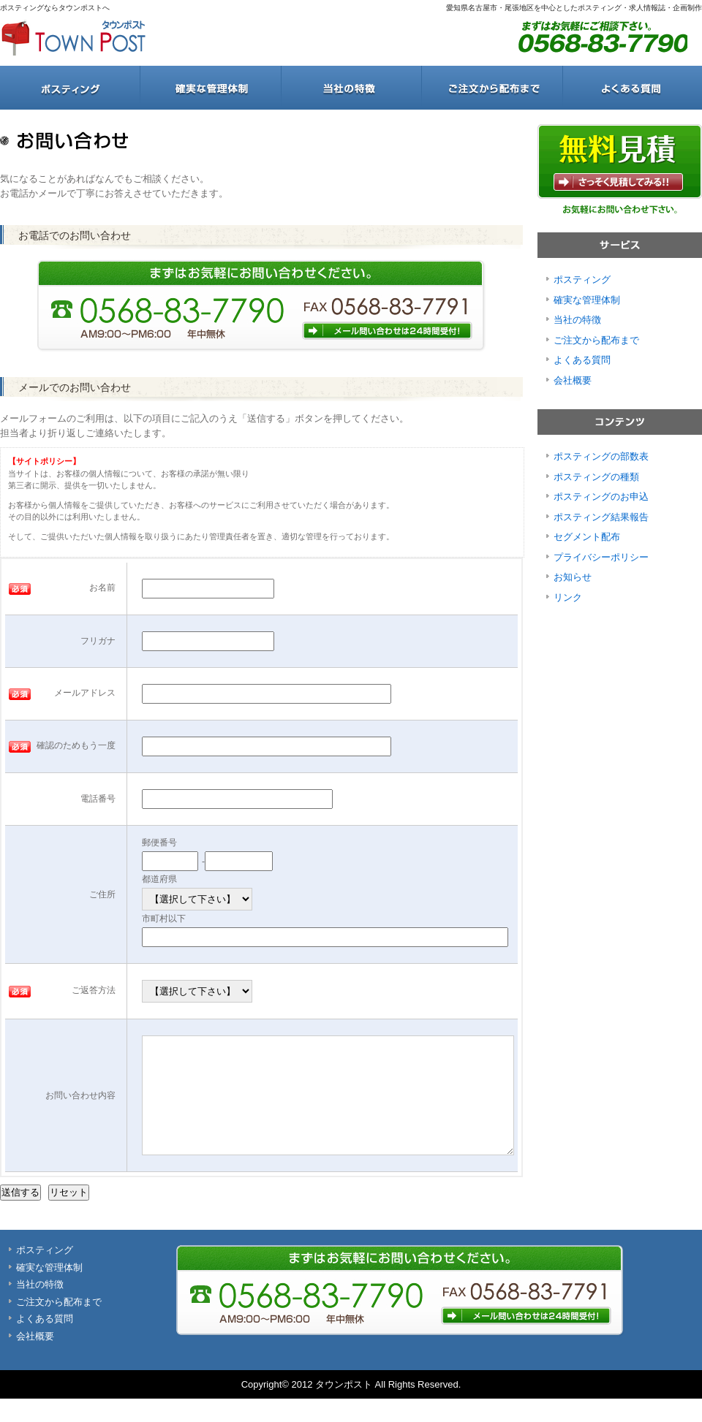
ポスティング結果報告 (601, 517)
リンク (568, 597)
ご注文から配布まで (491, 88)
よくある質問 (632, 88)
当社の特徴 (351, 88)
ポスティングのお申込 (601, 496)
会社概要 (573, 380)
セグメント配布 (587, 536)
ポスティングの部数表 (601, 456)
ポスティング (70, 88)
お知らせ (573, 576)
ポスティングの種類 (596, 476)
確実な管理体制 (210, 88)
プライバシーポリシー (601, 557)
